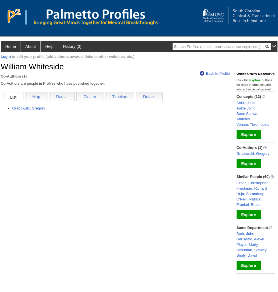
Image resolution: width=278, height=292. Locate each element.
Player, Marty (247, 244)
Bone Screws (248, 113)
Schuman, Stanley (252, 250)
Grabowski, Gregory (28, 108)
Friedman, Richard (252, 188)
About (30, 46)
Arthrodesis (246, 103)
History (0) (72, 46)
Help (49, 46)
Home (10, 46)
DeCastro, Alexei (250, 239)
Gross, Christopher (252, 183)
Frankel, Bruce (249, 204)
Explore (248, 134)
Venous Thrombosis (253, 124)
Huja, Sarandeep (251, 194)
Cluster (89, 96)
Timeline (119, 96)
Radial (62, 96)
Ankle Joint (246, 108)
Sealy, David (247, 255)
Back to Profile (215, 73)
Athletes (243, 119)
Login (6, 56)
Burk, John (245, 234)
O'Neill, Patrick (249, 199)
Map (36, 96)
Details (149, 96)
